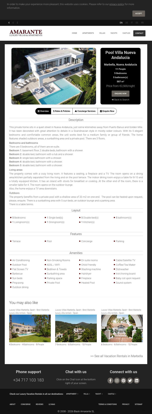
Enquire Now (120, 94)
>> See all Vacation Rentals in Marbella (116, 356)
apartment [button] (71, 394)
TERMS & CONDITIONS (107, 404)
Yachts (113, 33)
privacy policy (116, 4)
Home (74, 33)
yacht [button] (98, 394)
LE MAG (52, 404)
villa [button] (86, 394)
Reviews (39, 404)
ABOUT (12, 404)
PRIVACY (125, 404)
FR (142, 23)
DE (126, 23)
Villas (102, 33)
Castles (126, 33)
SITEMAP (138, 404)
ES (137, 23)
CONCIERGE (25, 404)
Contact (139, 33)
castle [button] (111, 394)
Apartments (88, 33)
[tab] (43, 111)
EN (121, 23)
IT (132, 23)
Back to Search (120, 99)
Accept (138, 13)
